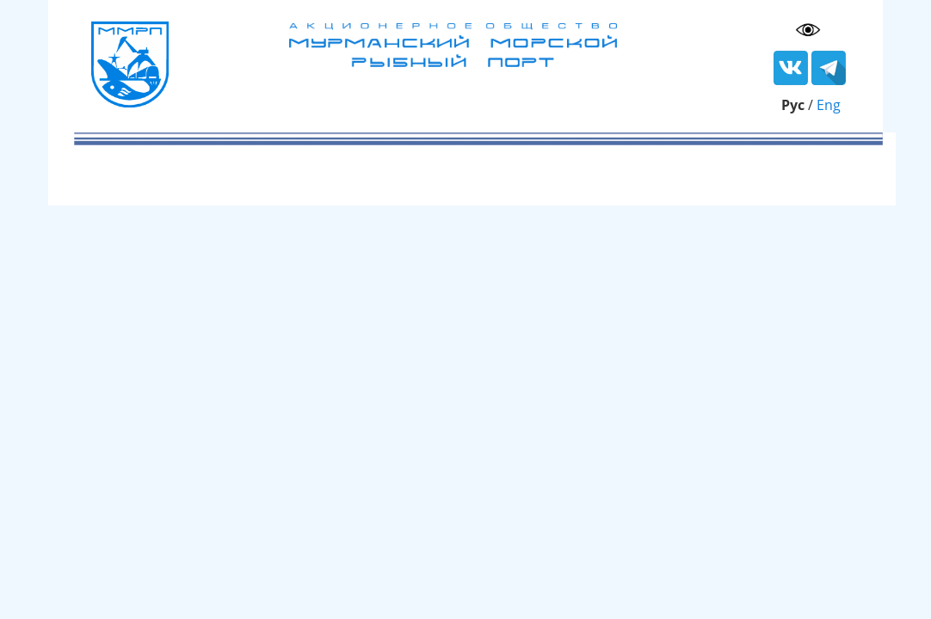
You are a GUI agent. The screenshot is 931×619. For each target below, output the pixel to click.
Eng (829, 104)
